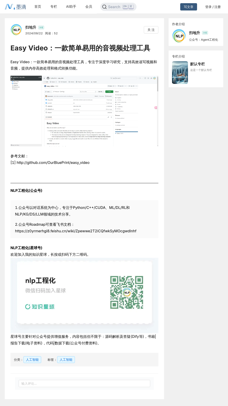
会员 (88, 6)
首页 (37, 6)
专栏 (53, 6)
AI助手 (71, 6)
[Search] (118, 7)
